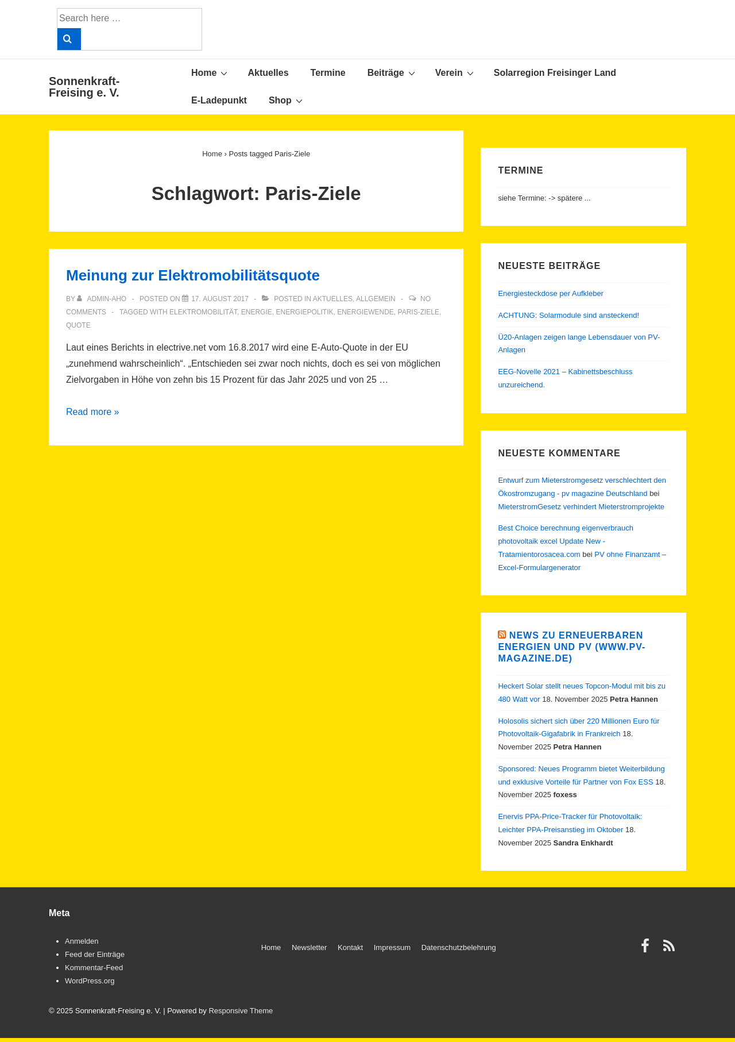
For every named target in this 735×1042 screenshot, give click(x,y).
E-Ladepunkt (219, 100)
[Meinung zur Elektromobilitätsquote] (220, 299)
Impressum (392, 947)
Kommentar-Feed (94, 967)
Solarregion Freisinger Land (555, 73)
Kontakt (350, 947)
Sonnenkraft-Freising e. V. (84, 87)
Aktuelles (267, 73)
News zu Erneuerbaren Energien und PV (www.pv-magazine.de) (571, 646)
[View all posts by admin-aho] (102, 299)
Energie (256, 312)
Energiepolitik (304, 312)
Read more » (92, 412)
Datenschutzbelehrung (458, 947)
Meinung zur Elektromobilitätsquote (193, 275)
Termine (328, 73)
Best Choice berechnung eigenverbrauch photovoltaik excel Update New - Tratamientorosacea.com (565, 541)
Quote (78, 325)
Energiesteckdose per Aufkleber (551, 293)
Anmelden (82, 941)
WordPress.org (89, 980)
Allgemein (376, 299)
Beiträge (393, 72)
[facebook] (648, 949)
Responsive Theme (240, 1010)
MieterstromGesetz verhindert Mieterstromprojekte (581, 506)
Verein (456, 72)
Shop (287, 100)
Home (210, 72)
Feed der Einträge (95, 954)
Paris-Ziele (418, 312)
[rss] (670, 949)
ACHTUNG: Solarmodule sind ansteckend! (568, 315)
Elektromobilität (203, 312)
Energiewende (365, 312)
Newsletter (309, 947)
